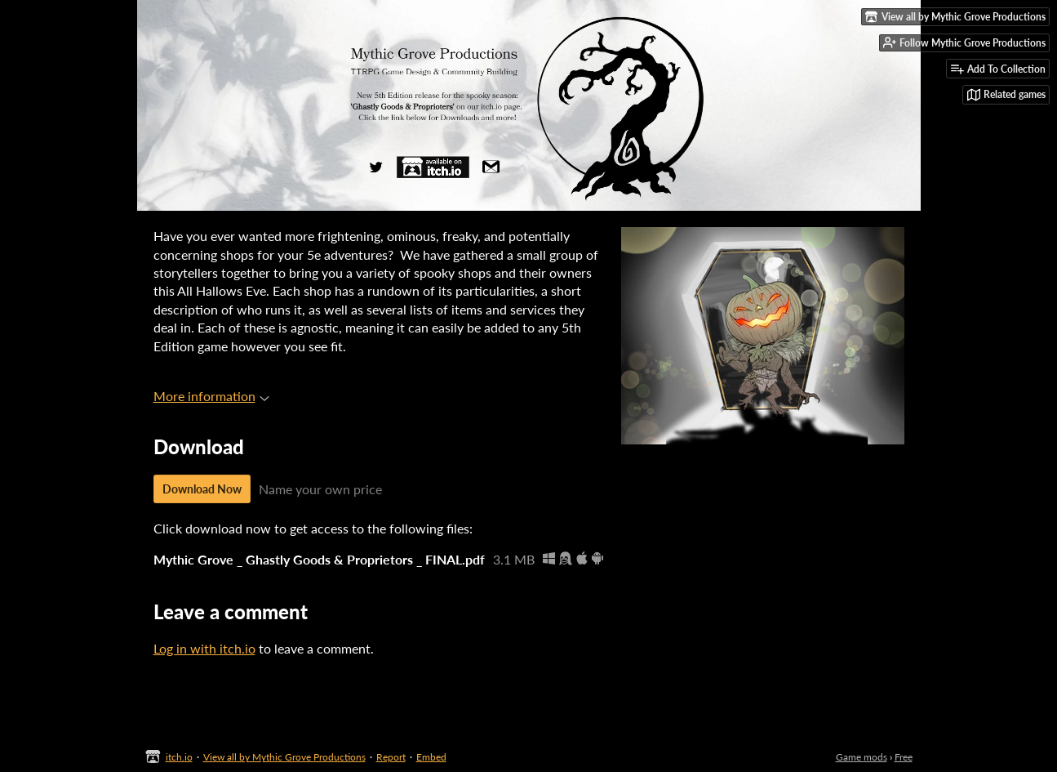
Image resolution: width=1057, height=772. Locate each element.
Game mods (861, 757)
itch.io (179, 757)
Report (391, 757)
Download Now (202, 489)
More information (211, 396)
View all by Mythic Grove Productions (284, 757)
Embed (431, 757)
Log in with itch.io (204, 648)
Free (904, 757)
